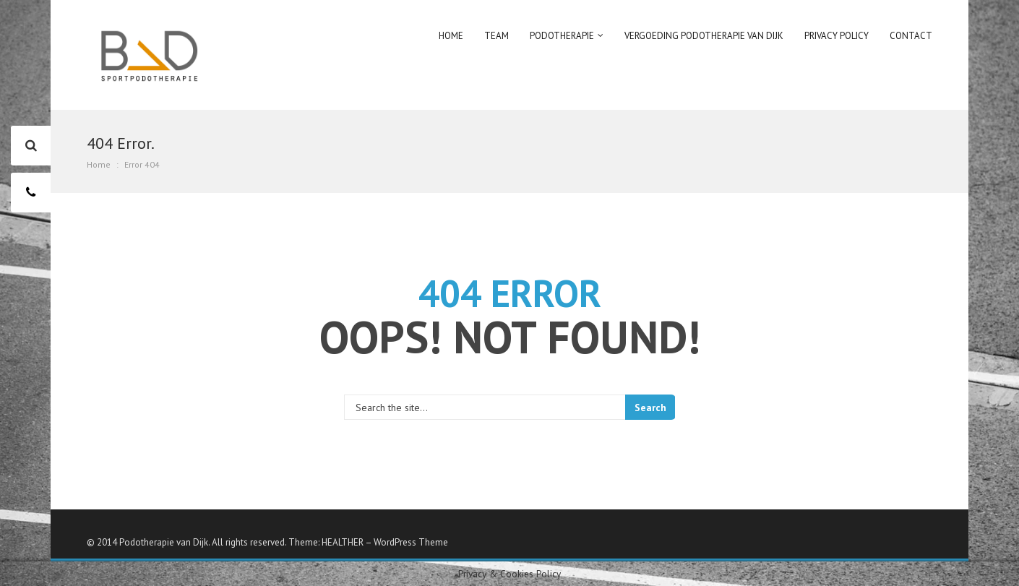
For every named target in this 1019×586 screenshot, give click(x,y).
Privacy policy (836, 36)
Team (496, 36)
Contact (911, 36)
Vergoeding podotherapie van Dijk (703, 36)
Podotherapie (562, 36)
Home (451, 36)
